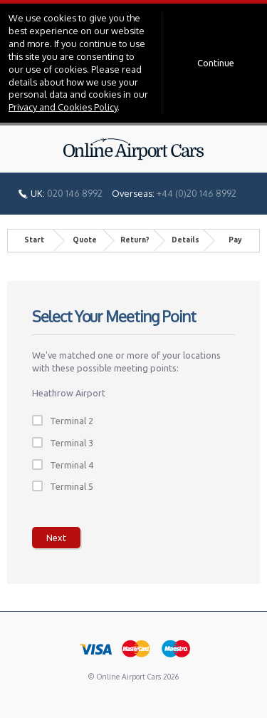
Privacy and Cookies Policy (63, 107)
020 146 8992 (75, 193)
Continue (215, 63)
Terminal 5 (71, 486)
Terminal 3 (71, 443)
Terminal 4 (71, 465)
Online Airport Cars (133, 149)
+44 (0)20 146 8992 (196, 193)
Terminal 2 (71, 421)
